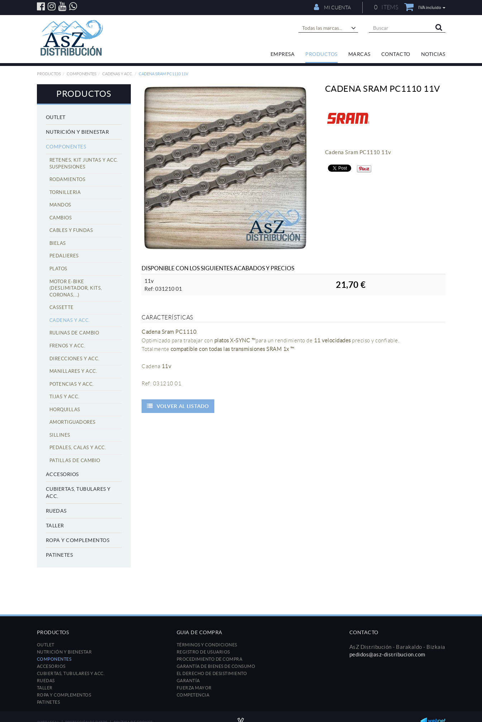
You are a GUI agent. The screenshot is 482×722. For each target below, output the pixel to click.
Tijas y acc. (64, 396)
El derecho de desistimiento (212, 673)
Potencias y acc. (71, 384)
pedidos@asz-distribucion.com (387, 654)
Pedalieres (64, 255)
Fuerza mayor (194, 687)
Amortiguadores (72, 422)
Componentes (81, 74)
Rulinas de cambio (74, 333)
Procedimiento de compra (210, 659)
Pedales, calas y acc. (77, 447)
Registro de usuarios (203, 652)
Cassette (61, 307)
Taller (55, 525)
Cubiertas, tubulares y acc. (78, 492)
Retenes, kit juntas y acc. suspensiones (83, 163)
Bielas (57, 243)
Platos (58, 268)
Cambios (60, 217)
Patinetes (59, 555)
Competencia (193, 695)
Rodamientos (67, 179)
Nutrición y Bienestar (77, 132)
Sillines (59, 435)
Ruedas (56, 511)
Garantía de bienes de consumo (216, 666)
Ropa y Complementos (78, 540)
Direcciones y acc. (74, 358)
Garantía (188, 680)
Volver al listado (178, 406)
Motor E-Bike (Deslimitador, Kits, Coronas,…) (75, 288)
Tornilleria (65, 192)
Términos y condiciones (207, 644)
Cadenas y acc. (117, 74)
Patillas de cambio (74, 460)
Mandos (60, 205)
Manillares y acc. (73, 371)
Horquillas (64, 409)
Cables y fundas (71, 230)
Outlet (56, 117)
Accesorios (62, 474)
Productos (49, 74)
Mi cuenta (332, 7)
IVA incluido (431, 7)
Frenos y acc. (67, 345)
